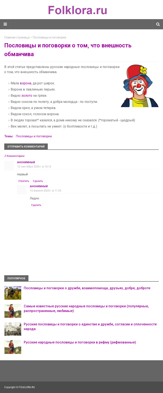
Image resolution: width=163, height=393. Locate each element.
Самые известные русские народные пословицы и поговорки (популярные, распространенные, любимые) (86, 308)
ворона (25, 83)
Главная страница (17, 37)
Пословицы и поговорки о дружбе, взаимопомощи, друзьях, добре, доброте (87, 288)
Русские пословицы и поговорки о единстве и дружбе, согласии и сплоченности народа (90, 326)
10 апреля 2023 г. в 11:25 (45, 190)
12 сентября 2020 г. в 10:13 (34, 166)
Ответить (23, 181)
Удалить (38, 181)
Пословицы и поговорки (49, 37)
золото (26, 96)
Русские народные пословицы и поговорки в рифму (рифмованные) (80, 342)
